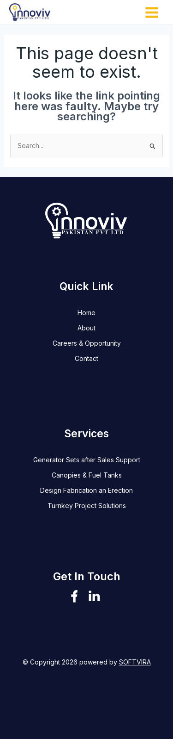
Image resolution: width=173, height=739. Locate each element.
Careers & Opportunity (87, 343)
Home (86, 313)
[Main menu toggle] (151, 12)
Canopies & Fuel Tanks (87, 475)
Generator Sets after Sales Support (86, 460)
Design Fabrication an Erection (86, 490)
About (86, 328)
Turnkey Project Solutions (87, 505)
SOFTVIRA (135, 662)
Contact (86, 358)
